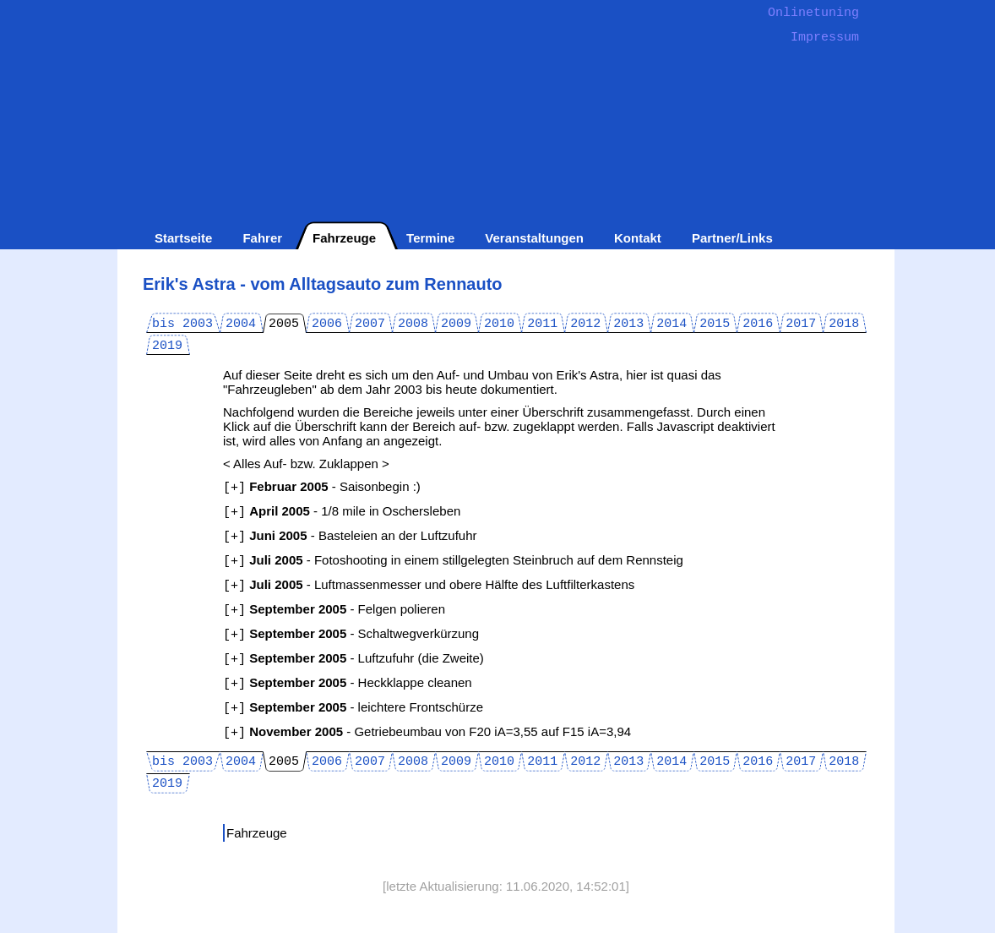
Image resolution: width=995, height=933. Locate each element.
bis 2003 (182, 324)
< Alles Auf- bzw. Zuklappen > (306, 463)
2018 (844, 324)
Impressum (825, 37)
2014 (671, 324)
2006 (327, 324)
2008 (413, 324)
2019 (167, 346)
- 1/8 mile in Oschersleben (341, 511)
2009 (456, 324)
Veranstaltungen (534, 238)
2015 (714, 324)
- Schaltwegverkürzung (351, 633)
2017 (801, 324)
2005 (284, 324)
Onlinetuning (813, 13)
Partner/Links (732, 238)
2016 (757, 324)
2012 (585, 324)
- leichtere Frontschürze (353, 707)
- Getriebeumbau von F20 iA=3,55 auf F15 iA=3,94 (427, 731)
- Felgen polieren (334, 609)
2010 (499, 324)
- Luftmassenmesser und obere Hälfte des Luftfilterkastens (428, 584)
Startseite (183, 238)
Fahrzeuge (344, 238)
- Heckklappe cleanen (347, 682)
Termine (430, 238)
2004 (241, 324)
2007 (370, 324)
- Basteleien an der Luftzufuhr (350, 535)
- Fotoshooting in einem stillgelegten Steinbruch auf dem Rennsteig (453, 560)
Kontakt (637, 238)
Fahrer (262, 238)
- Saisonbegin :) (322, 486)
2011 (542, 324)
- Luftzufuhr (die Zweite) (353, 658)
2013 (628, 324)
